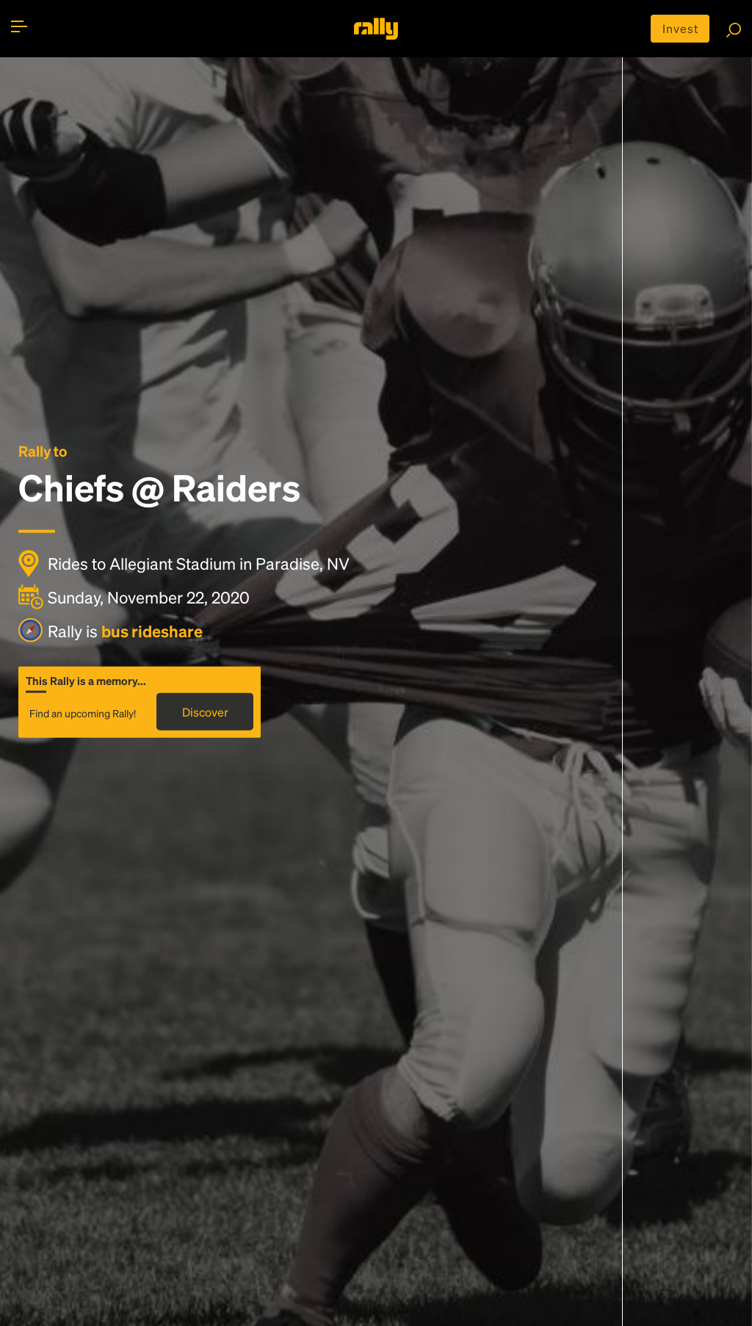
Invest (680, 28)
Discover (205, 712)
